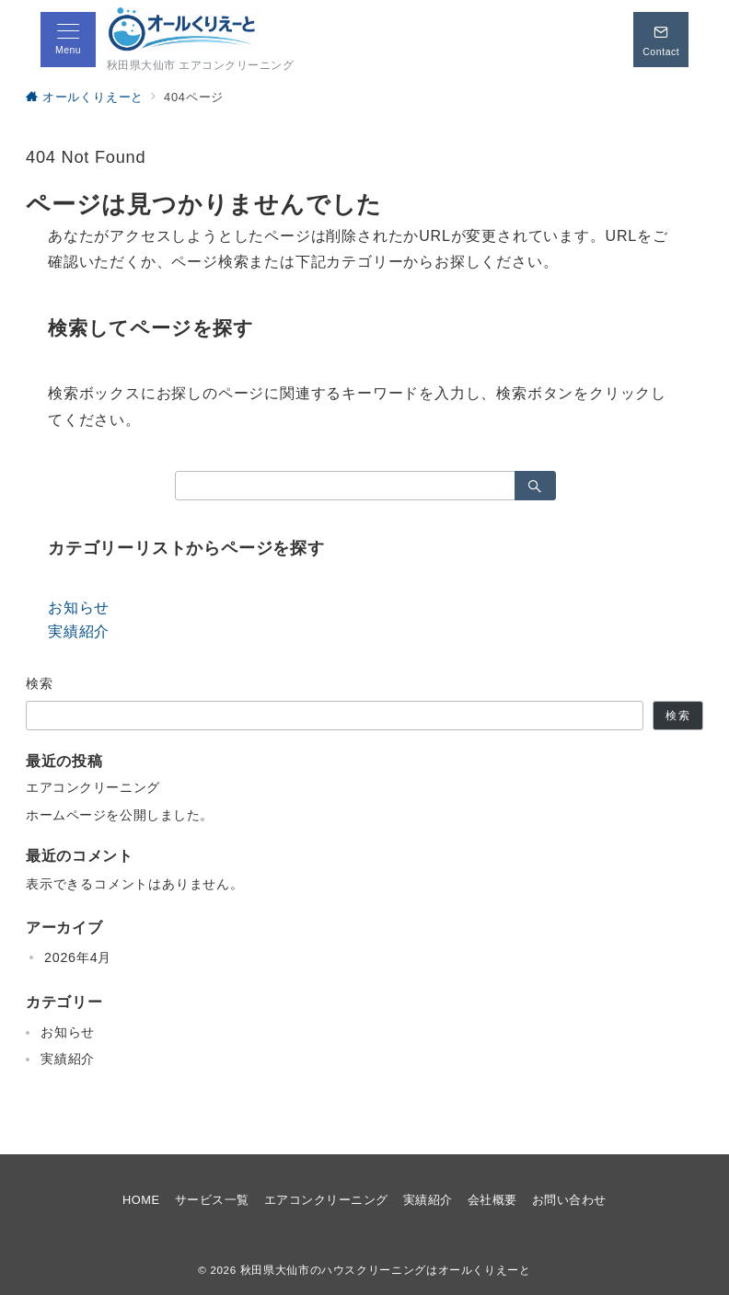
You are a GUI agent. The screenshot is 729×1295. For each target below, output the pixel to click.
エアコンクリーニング (93, 787)
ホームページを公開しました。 (120, 815)
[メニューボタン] (68, 39)
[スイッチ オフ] (661, 39)
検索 (40, 683)
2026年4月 (77, 957)
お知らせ (79, 607)
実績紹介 (79, 631)
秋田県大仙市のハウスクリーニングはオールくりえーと (385, 1270)
